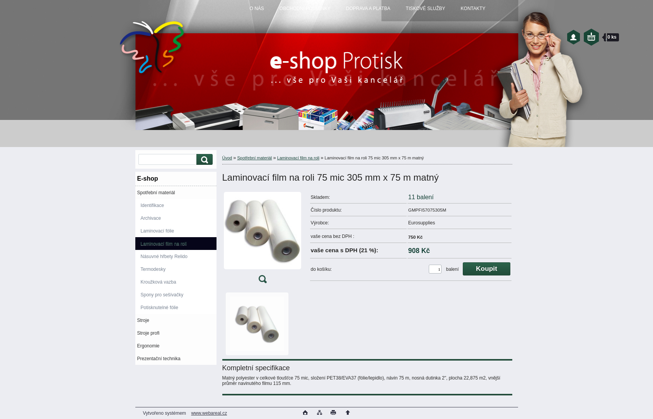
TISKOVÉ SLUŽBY (425, 8)
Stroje (143, 320)
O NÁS (257, 8)
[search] (203, 159)
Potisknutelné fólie (159, 307)
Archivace (151, 218)
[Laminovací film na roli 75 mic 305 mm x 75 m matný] (262, 239)
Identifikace (152, 205)
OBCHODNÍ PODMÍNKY (305, 8)
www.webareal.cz (209, 413)
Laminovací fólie (157, 231)
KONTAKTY (473, 8)
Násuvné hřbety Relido (164, 256)
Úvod (227, 158)
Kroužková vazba (158, 282)
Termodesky (153, 269)
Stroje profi (148, 333)
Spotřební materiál (156, 192)
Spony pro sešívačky (162, 295)
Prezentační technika (159, 358)
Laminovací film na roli (164, 243)
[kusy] (435, 269)
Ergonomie (148, 346)
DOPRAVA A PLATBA (368, 8)
